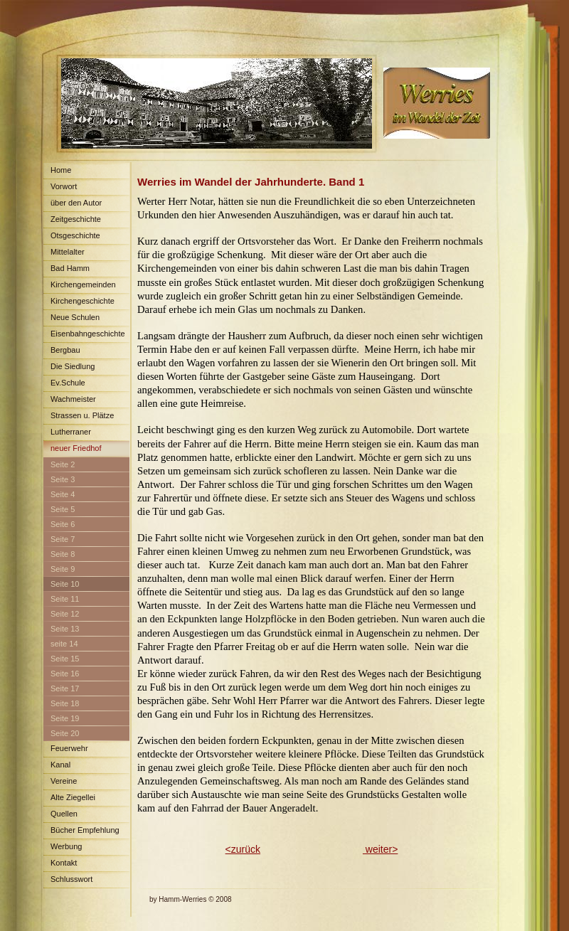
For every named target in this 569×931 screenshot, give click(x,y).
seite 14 (64, 643)
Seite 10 (64, 584)
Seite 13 (64, 628)
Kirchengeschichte (82, 301)
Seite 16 (64, 673)
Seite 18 (64, 703)
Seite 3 (62, 479)
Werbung (66, 846)
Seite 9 (62, 569)
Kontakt (63, 862)
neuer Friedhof (76, 448)
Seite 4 (62, 494)
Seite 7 (62, 539)
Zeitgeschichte (75, 219)
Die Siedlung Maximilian (69, 369)
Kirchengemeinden (83, 284)
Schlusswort (71, 879)
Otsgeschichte (75, 235)
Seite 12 (64, 614)
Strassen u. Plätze (82, 415)
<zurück (242, 849)
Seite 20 (64, 733)
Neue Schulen (75, 317)
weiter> (380, 849)
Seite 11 (64, 599)
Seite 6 (62, 524)
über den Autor (76, 202)
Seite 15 (64, 658)
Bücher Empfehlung (84, 830)
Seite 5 (62, 509)
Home (60, 170)
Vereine (63, 781)
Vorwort (63, 186)
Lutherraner (70, 431)
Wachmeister (73, 399)
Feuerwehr (69, 748)
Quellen (64, 813)
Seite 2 (62, 464)
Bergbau (65, 350)
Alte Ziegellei (72, 797)
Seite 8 (62, 554)
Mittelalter (67, 252)
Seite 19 (64, 718)
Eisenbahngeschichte (87, 333)
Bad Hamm (70, 268)
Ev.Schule (67, 382)
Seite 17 (64, 688)
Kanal (60, 764)
